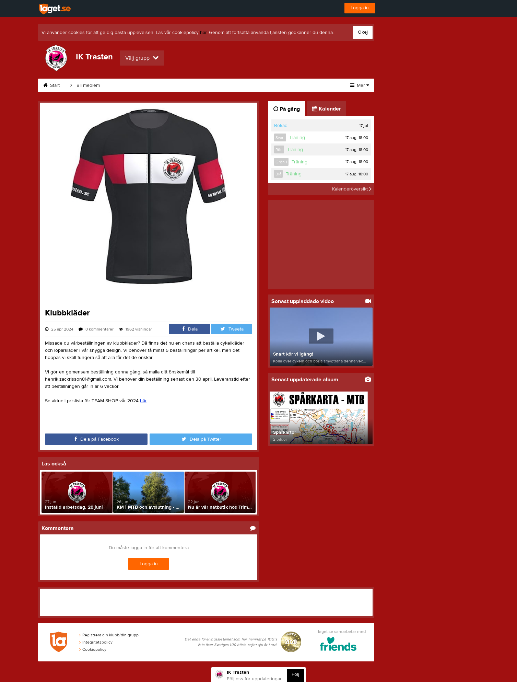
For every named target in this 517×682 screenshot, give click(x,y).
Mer (359, 85)
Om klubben (126, 85)
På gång (286, 109)
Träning (203, 85)
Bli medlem (85, 85)
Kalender (279, 85)
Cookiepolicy (92, 649)
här (203, 33)
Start (51, 85)
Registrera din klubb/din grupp (109, 635)
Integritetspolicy (96, 642)
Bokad (280, 126)
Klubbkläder (240, 85)
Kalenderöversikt (352, 189)
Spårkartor (167, 85)
